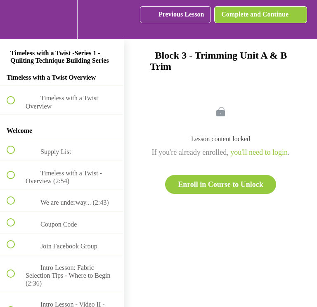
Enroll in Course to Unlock (220, 184)
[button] (15, 19)
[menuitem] (62, 19)
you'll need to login (259, 152)
